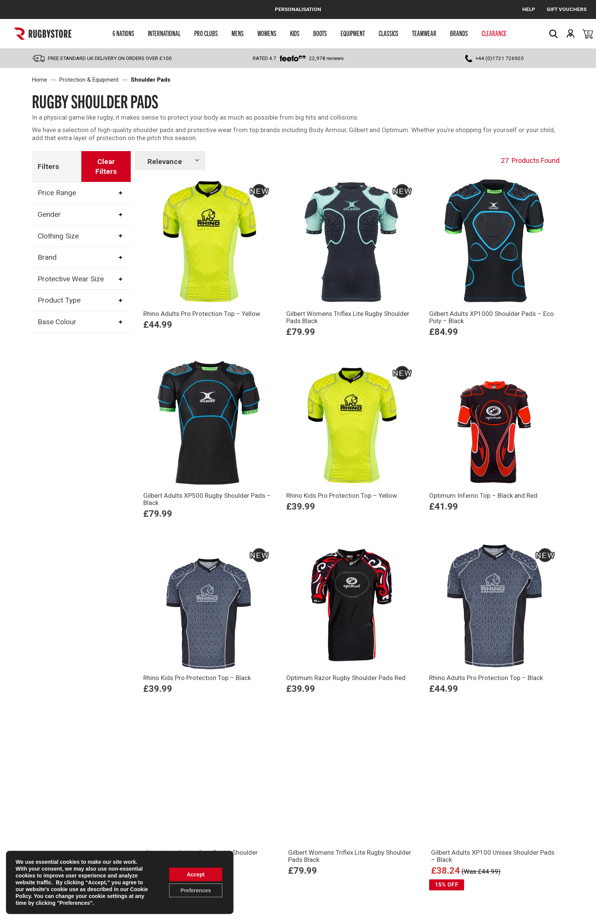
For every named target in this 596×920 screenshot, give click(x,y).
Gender (49, 214)
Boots (320, 33)
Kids (295, 33)
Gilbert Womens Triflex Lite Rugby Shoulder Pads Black (347, 317)
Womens (266, 33)
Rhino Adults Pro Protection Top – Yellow (201, 313)
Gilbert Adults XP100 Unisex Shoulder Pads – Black (493, 856)
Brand (47, 257)
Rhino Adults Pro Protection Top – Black (486, 678)
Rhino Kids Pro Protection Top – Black (197, 678)
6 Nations (123, 33)
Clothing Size (58, 235)
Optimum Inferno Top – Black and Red (483, 495)
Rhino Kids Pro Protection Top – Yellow (341, 495)
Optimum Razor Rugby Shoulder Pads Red (346, 678)
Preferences (196, 890)
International (164, 33)
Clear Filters (106, 166)
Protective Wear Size (71, 279)
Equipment (353, 33)
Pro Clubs (206, 33)
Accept (196, 874)
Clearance (494, 33)
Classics (388, 33)
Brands (459, 33)
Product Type (59, 300)
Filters (48, 166)
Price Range (57, 192)
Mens (237, 33)
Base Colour (57, 321)
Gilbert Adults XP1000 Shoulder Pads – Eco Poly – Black (491, 317)
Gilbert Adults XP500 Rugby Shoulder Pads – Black (207, 499)
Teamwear (424, 33)
